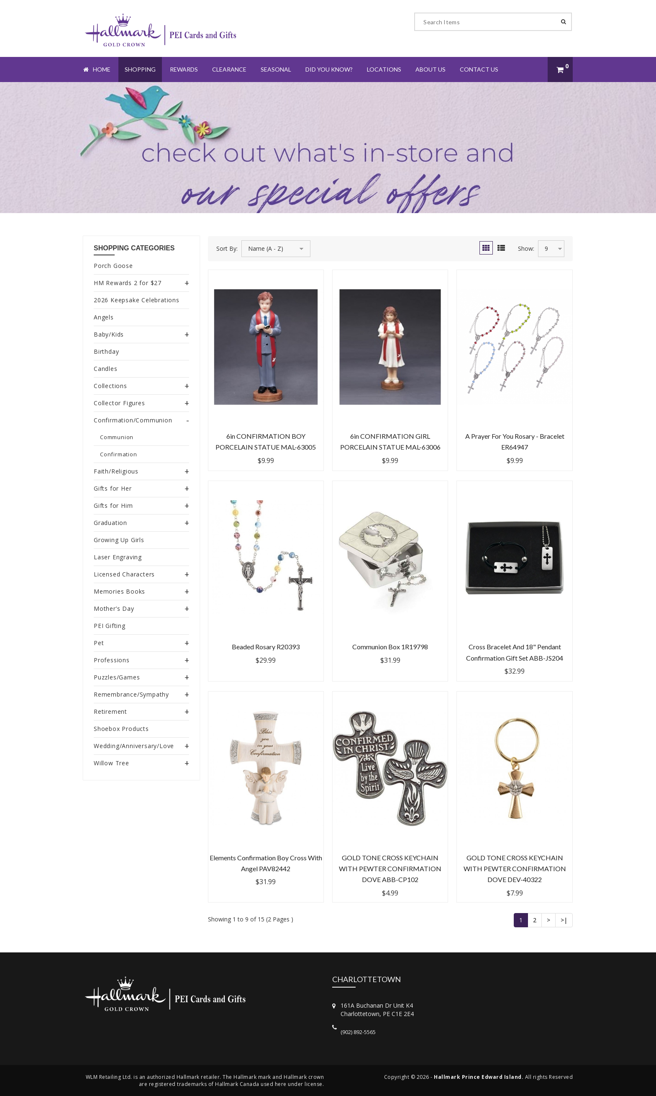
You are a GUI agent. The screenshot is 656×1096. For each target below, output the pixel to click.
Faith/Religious (116, 471)
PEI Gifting (110, 626)
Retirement (110, 711)
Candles (106, 369)
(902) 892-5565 (358, 1032)
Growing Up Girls (119, 540)
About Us (430, 69)
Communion (116, 437)
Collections (110, 386)
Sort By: (227, 248)
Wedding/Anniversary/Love (134, 746)
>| (564, 920)
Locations (384, 69)
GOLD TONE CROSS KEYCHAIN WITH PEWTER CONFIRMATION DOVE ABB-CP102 (390, 869)
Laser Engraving (118, 557)
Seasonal (276, 69)
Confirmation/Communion (133, 420)
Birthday (106, 351)
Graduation (110, 523)
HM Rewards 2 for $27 (127, 283)
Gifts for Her (112, 488)
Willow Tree (111, 763)
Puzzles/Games (117, 677)
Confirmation (118, 454)
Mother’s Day (114, 608)
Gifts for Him (113, 505)
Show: (526, 248)
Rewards (184, 69)
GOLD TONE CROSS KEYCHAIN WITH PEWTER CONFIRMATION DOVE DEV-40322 (515, 869)
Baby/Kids (109, 334)
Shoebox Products (121, 729)
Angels (104, 317)
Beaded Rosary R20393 (266, 647)
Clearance (229, 69)
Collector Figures (119, 403)
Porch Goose (113, 266)
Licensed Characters (124, 574)
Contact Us (479, 69)
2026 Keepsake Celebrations (136, 300)
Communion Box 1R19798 (390, 647)
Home (96, 69)
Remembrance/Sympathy (131, 694)
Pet (99, 643)
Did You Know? (329, 69)
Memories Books (119, 591)
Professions (112, 660)
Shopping (140, 69)
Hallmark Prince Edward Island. (478, 1077)
